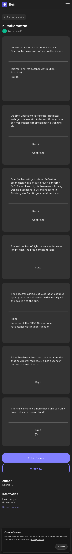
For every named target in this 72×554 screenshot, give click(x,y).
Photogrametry (14, 17)
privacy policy (36, 539)
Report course (10, 507)
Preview (36, 468)
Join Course (36, 457)
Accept (61, 547)
